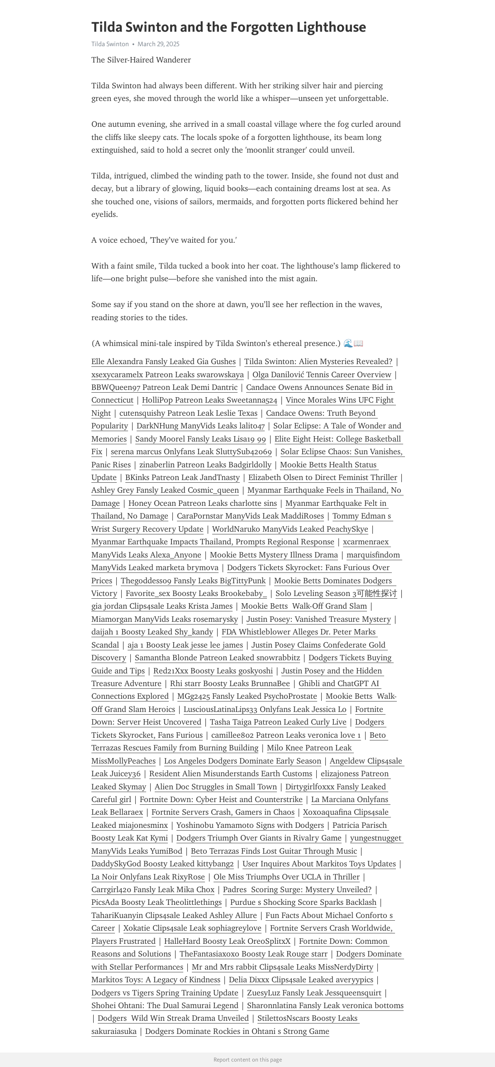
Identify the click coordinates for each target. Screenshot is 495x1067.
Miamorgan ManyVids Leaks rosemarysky (164, 619)
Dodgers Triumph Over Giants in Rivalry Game (259, 838)
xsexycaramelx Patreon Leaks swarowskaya (167, 375)
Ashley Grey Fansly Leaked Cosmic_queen (165, 490)
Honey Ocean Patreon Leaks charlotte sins (203, 503)
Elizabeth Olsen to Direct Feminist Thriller (322, 477)
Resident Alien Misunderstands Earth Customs (230, 774)
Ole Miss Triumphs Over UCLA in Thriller (287, 877)
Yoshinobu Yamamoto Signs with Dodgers (250, 825)
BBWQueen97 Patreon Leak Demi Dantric (164, 387)
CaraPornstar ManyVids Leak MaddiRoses (250, 516)
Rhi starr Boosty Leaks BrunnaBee (230, 683)
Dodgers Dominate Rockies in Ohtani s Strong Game (237, 1031)
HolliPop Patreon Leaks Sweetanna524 (209, 400)
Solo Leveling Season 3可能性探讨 (336, 593)
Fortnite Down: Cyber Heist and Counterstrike (221, 799)
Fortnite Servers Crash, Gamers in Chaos (223, 812)
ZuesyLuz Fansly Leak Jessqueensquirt (314, 993)
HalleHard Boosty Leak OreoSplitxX (227, 941)
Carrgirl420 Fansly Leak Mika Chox (152, 889)
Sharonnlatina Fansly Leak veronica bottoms (325, 1005)
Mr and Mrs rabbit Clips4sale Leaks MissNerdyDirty (282, 967)
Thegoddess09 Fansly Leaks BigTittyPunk (193, 581)
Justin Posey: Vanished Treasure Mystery (319, 619)
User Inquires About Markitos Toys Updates (319, 864)
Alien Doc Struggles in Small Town (216, 787)
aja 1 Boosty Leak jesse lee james (185, 645)
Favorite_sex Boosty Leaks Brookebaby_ (196, 593)
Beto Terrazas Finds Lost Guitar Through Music (274, 851)
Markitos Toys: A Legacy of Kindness (155, 980)
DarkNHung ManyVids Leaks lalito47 (201, 426)
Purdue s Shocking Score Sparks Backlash (303, 902)
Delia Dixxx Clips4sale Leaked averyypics (301, 980)
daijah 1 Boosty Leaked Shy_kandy (152, 632)
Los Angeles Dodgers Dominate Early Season (242, 761)
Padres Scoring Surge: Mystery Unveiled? (297, 889)
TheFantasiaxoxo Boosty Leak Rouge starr (254, 954)
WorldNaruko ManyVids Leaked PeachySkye (290, 529)
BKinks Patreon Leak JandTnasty (182, 477)
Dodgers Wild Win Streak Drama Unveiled (173, 1018)
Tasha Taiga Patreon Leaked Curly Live (278, 722)
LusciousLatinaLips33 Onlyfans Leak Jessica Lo (265, 709)
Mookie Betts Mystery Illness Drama (274, 555)
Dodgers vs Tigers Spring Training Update (164, 993)
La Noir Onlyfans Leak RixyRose (148, 877)
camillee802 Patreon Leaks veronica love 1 (286, 735)
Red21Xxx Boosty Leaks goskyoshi (213, 671)
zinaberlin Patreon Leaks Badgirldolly (205, 465)
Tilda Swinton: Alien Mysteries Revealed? (318, 361)
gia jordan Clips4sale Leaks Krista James (162, 606)
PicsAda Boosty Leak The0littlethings (156, 902)
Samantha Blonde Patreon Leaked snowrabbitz (217, 658)
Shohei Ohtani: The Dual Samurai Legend (164, 1005)
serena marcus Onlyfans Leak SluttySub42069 (191, 452)
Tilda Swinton (110, 44)
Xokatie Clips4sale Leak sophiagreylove (193, 928)
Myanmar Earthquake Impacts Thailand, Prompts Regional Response (212, 542)
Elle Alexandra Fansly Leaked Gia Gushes (163, 361)
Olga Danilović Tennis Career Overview (321, 375)
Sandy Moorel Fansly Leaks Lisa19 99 (200, 439)
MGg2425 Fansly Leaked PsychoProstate (247, 696)
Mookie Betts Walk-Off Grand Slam (304, 606)
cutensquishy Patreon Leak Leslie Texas (188, 413)
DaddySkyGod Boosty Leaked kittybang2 (162, 864)
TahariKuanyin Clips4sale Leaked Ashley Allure (174, 915)
